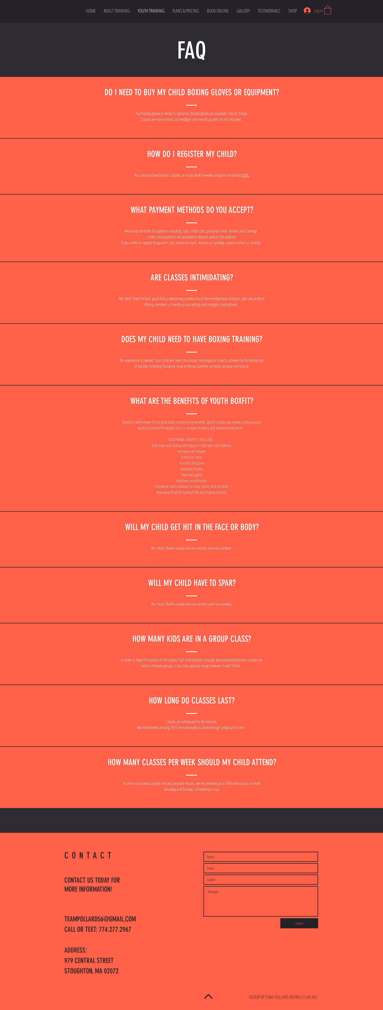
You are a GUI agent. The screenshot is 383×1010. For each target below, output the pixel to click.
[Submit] (299, 923)
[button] (327, 10)
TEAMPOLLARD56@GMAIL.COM (100, 919)
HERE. (245, 175)
